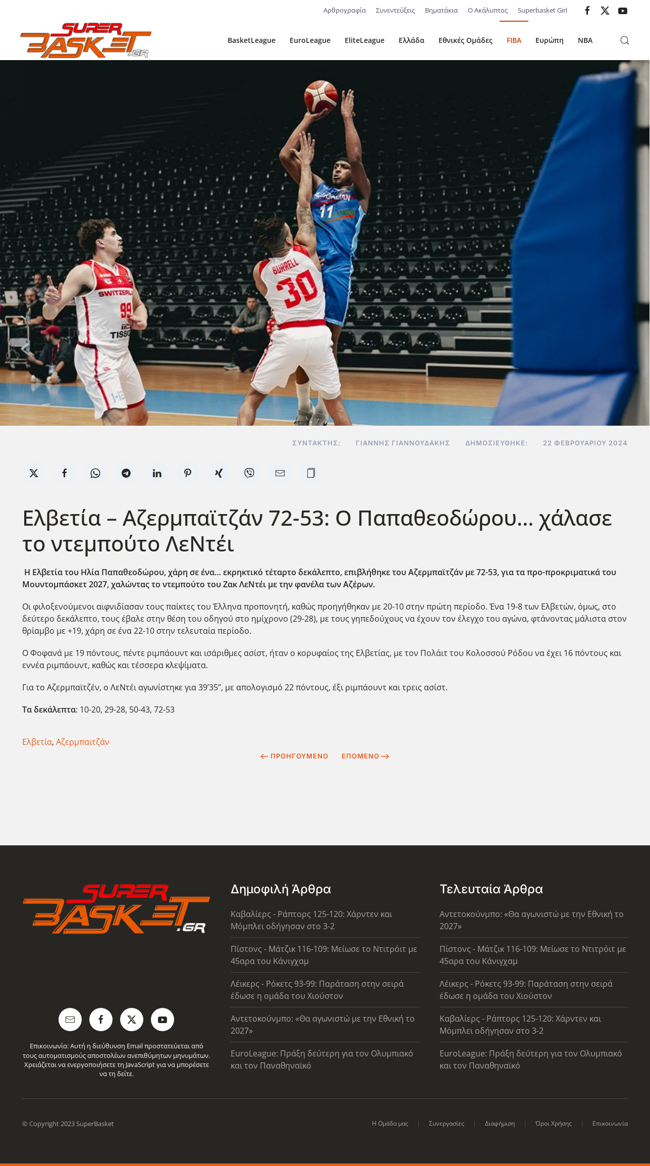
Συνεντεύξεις (395, 10)
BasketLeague (252, 40)
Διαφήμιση (500, 1123)
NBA (585, 40)
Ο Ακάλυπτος (488, 10)
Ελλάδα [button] (411, 40)
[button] (625, 40)
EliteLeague (365, 40)
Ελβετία (37, 741)
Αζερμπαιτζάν (83, 741)
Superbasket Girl (542, 10)
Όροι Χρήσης (553, 1123)
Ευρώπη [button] (549, 40)
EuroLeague (310, 40)
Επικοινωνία (610, 1123)
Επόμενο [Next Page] (366, 756)
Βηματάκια (441, 10)
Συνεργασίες (446, 1123)
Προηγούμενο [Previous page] (294, 756)
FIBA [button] (514, 40)
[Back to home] (85, 40)
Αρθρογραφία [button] (344, 10)
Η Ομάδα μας (390, 1123)
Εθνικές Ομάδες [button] (466, 40)
